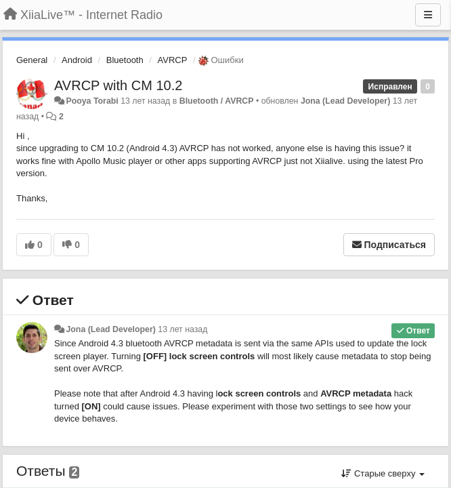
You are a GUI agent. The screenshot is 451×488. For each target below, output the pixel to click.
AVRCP (173, 60)
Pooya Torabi (92, 101)
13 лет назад (182, 329)
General (31, 60)
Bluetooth (125, 60)
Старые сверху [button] (383, 473)
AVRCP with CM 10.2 (118, 85)
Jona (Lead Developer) (345, 101)
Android (77, 60)
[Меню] (428, 14)
